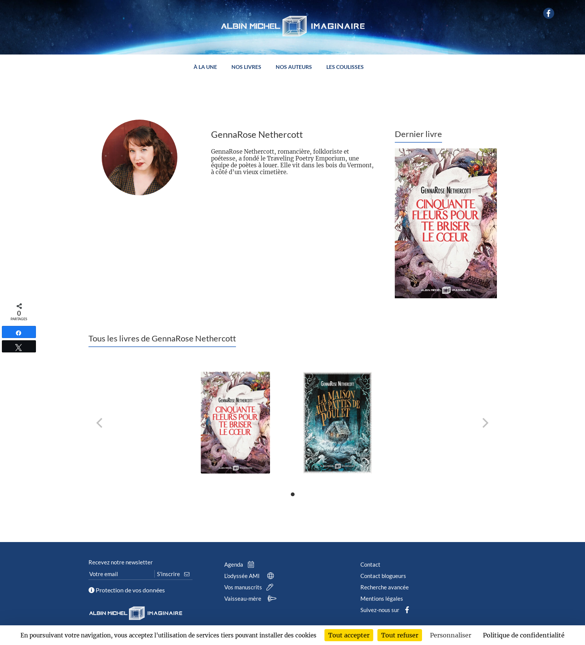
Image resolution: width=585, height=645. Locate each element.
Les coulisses (345, 67)
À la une (205, 67)
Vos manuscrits (250, 587)
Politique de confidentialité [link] (524, 635)
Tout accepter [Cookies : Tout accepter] (348, 635)
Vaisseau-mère (251, 598)
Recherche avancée (384, 587)
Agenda (241, 564)
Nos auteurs (294, 67)
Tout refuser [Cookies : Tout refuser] (399, 635)
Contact (370, 564)
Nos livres (246, 67)
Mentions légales (381, 598)
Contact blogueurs (383, 575)
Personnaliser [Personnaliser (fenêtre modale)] (450, 635)
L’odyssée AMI (250, 575)
